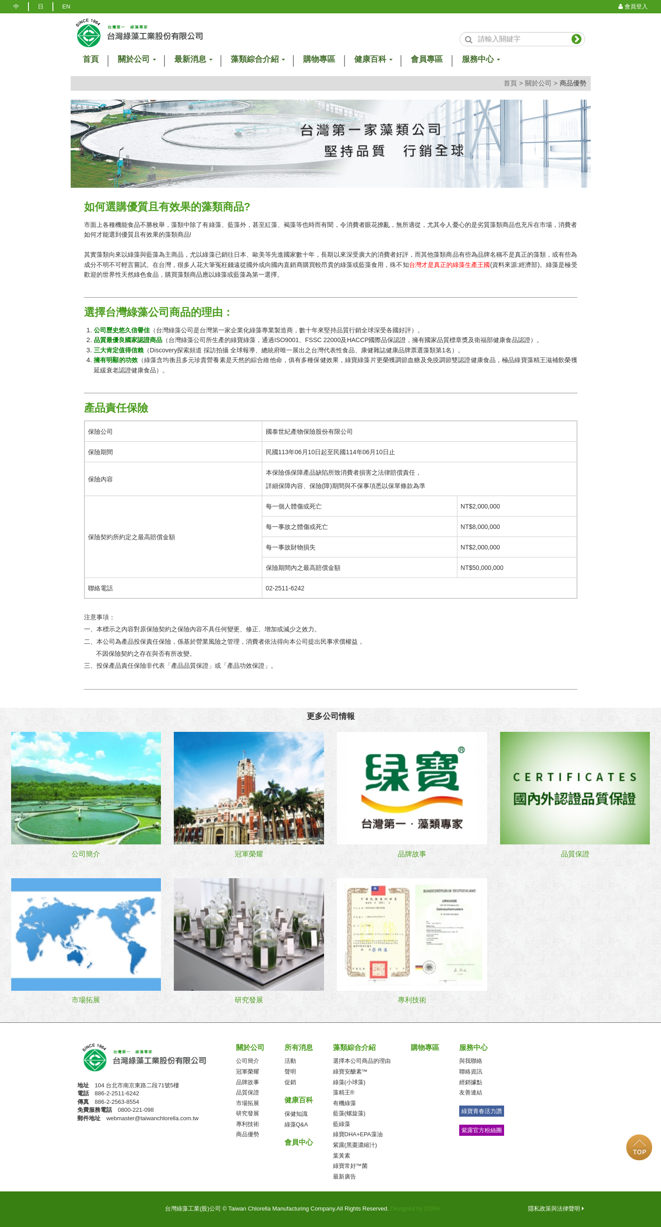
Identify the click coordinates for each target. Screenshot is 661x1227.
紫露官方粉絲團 (481, 1130)
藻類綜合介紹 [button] (257, 59)
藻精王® (344, 1092)
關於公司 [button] (136, 59)
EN (66, 6)
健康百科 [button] (373, 59)
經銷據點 (470, 1082)
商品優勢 (247, 1134)
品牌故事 (247, 1082)
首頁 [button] (91, 59)
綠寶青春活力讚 (481, 1111)
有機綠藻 (344, 1103)
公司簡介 (247, 1060)
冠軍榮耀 (247, 1071)
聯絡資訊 (470, 1071)
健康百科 (298, 1100)
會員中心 (298, 1142)
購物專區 (319, 59)
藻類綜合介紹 (354, 1047)
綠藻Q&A (296, 1124)
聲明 (290, 1071)
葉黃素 (341, 1155)
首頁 (510, 83)
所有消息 (298, 1047)
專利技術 (247, 1124)
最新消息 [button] (193, 59)
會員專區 (427, 59)
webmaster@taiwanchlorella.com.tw (152, 1118)
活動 (290, 1060)
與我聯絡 (470, 1060)
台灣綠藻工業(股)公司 (153, 1058)
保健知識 (296, 1113)
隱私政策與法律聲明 (556, 1208)
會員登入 (633, 6)
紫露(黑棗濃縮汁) (355, 1145)
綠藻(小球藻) (349, 1082)
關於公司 (538, 83)
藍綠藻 (341, 1124)
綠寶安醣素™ (350, 1071)
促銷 (290, 1082)
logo (139, 33)
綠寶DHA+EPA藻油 (358, 1134)
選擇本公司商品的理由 (362, 1060)
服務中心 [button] (480, 59)
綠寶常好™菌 (350, 1165)
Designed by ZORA (415, 1208)
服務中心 (473, 1047)
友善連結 (470, 1092)
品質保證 (247, 1092)
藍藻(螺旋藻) (349, 1113)
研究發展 (247, 1113)
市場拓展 (247, 1103)
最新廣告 (344, 1176)
